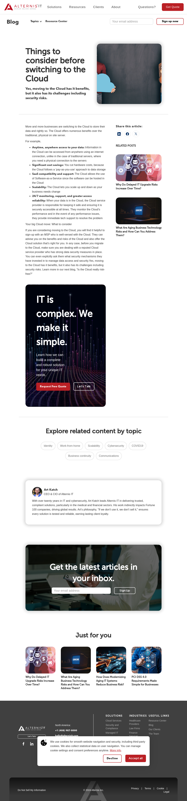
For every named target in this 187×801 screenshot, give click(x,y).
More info (115, 750)
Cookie (160, 788)
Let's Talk (84, 386)
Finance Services (133, 734)
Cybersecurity (116, 445)
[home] (21, 7)
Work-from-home (70, 445)
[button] (54, 8)
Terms (148, 788)
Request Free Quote (53, 386)
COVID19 (137, 445)
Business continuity (79, 455)
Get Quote (173, 7)
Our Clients (154, 729)
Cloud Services (113, 720)
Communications (109, 455)
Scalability (94, 445)
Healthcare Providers (135, 722)
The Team (154, 733)
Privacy (135, 788)
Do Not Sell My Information (32, 790)
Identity (48, 445)
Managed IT (112, 732)
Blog (151, 725)
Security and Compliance (112, 727)
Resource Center (56, 21)
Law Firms (134, 728)
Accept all (136, 758)
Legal (166, 791)
